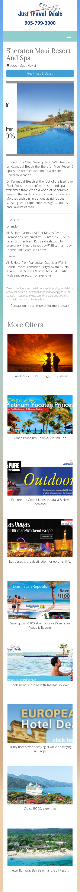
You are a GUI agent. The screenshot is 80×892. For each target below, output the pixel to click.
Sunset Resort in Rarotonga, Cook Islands (40, 356)
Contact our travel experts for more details (40, 306)
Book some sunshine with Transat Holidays (40, 665)
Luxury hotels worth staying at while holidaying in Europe (40, 728)
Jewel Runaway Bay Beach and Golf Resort (40, 850)
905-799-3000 (40, 23)
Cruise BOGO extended (40, 788)
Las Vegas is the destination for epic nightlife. (40, 541)
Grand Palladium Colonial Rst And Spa (40, 417)
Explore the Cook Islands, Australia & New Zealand (40, 481)
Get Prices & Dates (40, 73)
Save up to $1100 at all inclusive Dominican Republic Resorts (40, 605)
